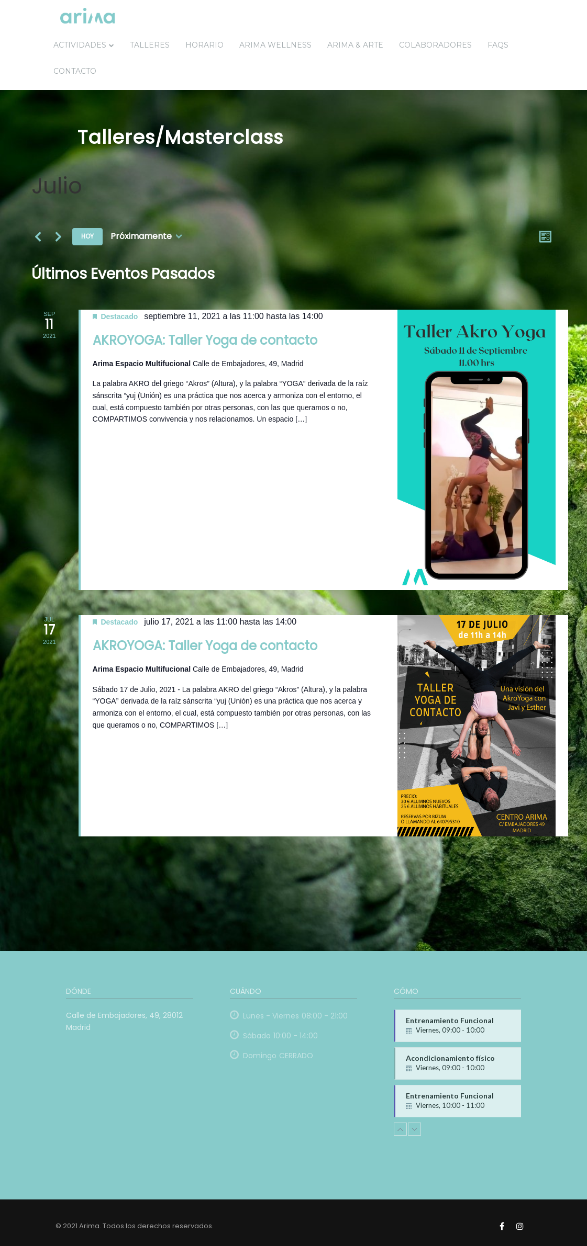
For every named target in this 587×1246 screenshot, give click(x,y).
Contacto (74, 71)
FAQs (498, 45)
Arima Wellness (275, 45)
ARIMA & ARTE (355, 45)
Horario (204, 45)
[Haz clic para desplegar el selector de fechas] (146, 237)
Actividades (79, 45)
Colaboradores (435, 45)
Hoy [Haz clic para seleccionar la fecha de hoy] (87, 236)
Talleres (150, 45)
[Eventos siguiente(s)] (58, 236)
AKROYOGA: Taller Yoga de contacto (205, 340)
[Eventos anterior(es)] (37, 236)
